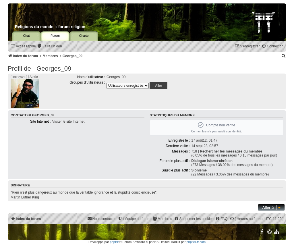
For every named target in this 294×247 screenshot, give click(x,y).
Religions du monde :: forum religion (50, 26)
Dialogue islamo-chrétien (212, 161)
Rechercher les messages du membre (231, 151)
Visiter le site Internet (68, 121)
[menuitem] (49, 46)
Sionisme (199, 170)
